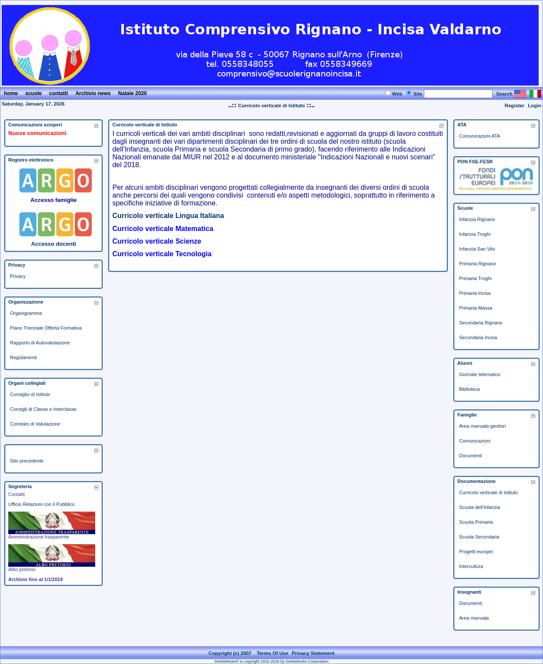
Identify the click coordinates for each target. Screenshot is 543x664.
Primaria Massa (475, 308)
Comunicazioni (474, 440)
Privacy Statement (313, 653)
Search (504, 93)
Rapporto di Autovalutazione (40, 342)
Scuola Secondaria (479, 536)
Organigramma (26, 313)
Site (417, 93)
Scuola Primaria (476, 522)
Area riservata (474, 618)
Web (397, 93)
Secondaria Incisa (478, 337)
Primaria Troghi (475, 278)
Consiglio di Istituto (30, 394)
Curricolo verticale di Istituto (271, 105)
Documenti (470, 455)
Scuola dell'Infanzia (479, 507)
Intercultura (471, 566)
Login (534, 105)
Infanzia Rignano (477, 219)
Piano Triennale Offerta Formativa (46, 327)
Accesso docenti (53, 244)
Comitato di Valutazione (35, 423)
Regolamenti (23, 357)
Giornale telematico (479, 374)
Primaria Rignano (477, 263)
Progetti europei (476, 551)
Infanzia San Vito (477, 248)
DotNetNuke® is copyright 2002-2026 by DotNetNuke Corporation (271, 661)
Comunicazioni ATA (479, 136)
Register (514, 105)
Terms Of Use (272, 653)
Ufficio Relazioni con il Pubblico (41, 504)
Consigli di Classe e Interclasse (43, 409)
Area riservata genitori (482, 426)
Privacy (18, 276)
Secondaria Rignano (481, 322)
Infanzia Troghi (474, 234)
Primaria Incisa (475, 293)
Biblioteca (469, 389)
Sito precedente (26, 460)
